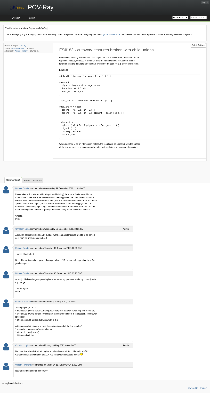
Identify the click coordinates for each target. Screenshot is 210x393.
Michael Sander (22, 188)
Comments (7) (13, 180)
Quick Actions (198, 45)
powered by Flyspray (197, 388)
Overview (16, 18)
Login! (205, 2)
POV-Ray (22, 46)
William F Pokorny (21, 51)
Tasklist (31, 18)
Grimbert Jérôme (23, 302)
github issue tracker (111, 34)
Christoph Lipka (18, 48)
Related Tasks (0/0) (33, 180)
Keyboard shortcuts (12, 383)
